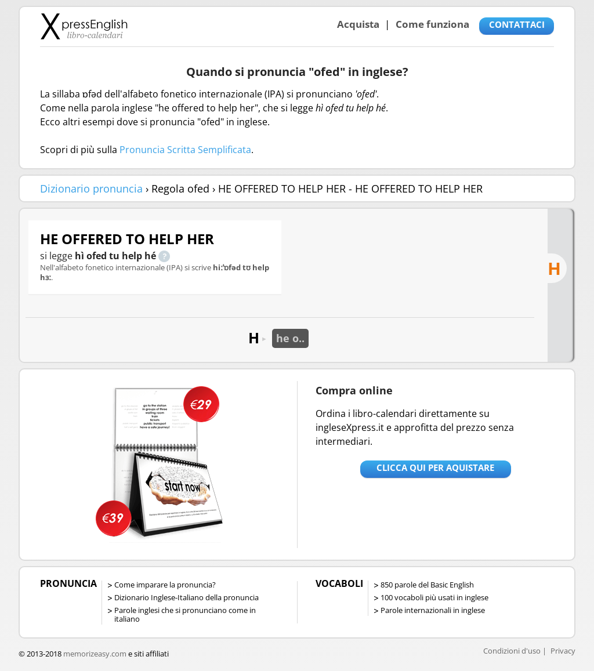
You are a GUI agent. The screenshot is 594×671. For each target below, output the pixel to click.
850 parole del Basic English (427, 584)
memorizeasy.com (94, 653)
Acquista (358, 24)
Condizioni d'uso (512, 650)
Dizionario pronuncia (91, 188)
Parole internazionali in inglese (433, 610)
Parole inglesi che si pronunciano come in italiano (185, 614)
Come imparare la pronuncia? (165, 584)
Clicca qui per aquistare (435, 467)
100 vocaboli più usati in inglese (434, 597)
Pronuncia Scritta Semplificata (185, 149)
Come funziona (432, 24)
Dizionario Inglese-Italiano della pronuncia (186, 597)
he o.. (290, 338)
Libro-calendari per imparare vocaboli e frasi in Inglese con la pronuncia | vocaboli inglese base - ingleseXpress (84, 26)
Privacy (562, 650)
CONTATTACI (517, 24)
